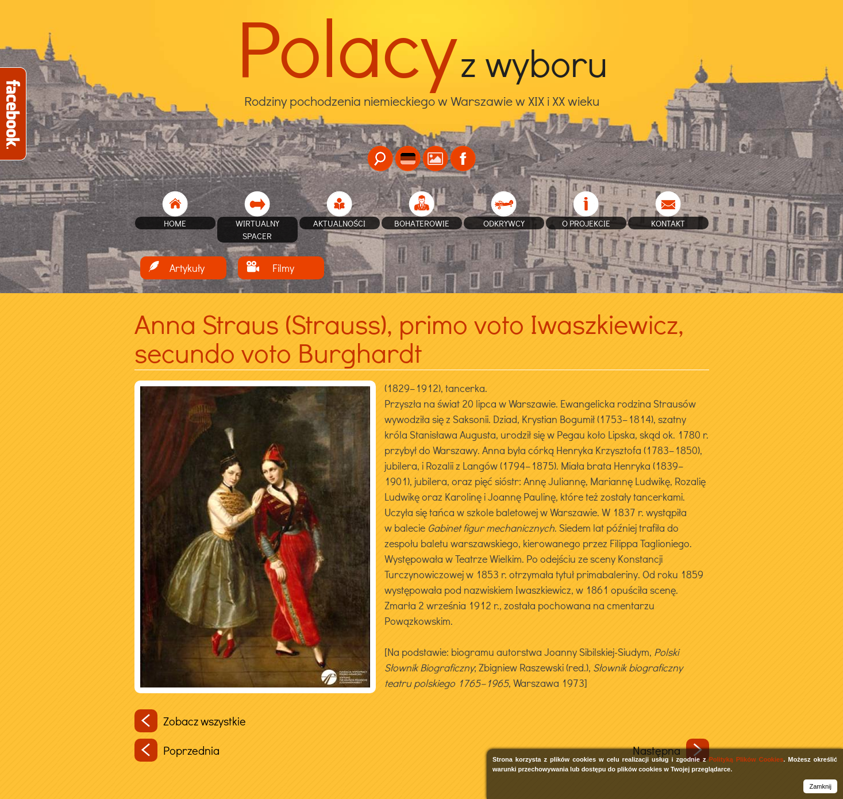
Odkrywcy (504, 223)
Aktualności (339, 223)
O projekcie (586, 223)
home (175, 223)
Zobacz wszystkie (190, 720)
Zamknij (820, 786)
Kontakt (668, 223)
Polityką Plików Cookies (746, 759)
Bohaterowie (421, 223)
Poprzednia (177, 750)
